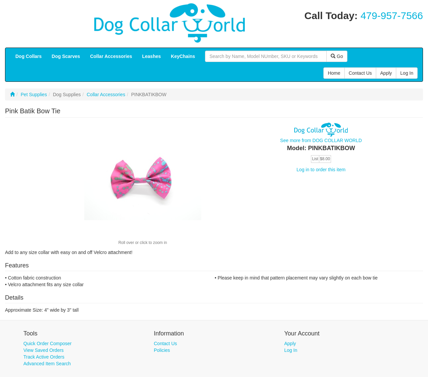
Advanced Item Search (47, 363)
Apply (290, 343)
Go (337, 56)
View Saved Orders (43, 350)
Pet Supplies (34, 94)
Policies (162, 350)
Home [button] (334, 73)
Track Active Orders (43, 357)
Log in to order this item (321, 169)
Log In (290, 350)
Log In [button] (406, 73)
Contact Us (165, 343)
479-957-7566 (391, 15)
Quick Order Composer (47, 343)
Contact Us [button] (360, 73)
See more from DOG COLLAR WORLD (321, 140)
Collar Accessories (106, 94)
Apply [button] (386, 73)
